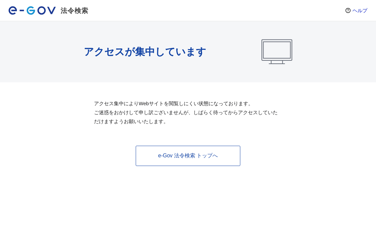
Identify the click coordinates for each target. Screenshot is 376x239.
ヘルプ (359, 10)
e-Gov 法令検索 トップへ (188, 155)
